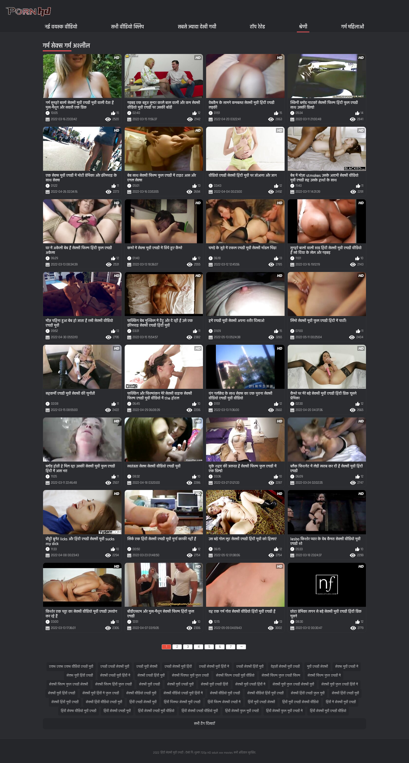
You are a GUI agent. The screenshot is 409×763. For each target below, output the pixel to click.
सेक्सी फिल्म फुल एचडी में (324, 675)
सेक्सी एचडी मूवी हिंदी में (115, 675)
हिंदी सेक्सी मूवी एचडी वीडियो (328, 710)
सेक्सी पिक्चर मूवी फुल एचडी (190, 675)
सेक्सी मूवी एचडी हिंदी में (250, 684)
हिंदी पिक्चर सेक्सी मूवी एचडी (182, 702)
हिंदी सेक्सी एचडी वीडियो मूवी (200, 710)
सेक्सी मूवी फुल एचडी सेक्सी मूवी (293, 684)
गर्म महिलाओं (352, 26)
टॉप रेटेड (257, 26)
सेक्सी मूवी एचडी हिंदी (214, 684)
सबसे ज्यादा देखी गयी (197, 26)
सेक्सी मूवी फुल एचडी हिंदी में (339, 684)
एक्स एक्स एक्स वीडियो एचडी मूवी (71, 666)
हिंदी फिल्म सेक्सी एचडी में (224, 702)
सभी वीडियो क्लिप (127, 26)
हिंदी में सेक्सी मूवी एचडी (341, 702)
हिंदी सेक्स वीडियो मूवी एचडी (78, 710)
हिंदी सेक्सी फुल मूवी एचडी (242, 710)
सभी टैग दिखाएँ (204, 723)
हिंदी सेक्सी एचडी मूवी (117, 710)
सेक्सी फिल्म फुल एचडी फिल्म (281, 675)
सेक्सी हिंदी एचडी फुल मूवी (307, 693)
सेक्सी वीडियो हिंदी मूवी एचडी (265, 693)
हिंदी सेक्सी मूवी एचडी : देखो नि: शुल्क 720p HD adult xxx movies (196, 753)
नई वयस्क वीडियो (61, 26)
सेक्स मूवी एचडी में (346, 666)
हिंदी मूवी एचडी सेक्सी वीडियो (300, 702)
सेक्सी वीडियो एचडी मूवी (141, 693)
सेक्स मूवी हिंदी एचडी (80, 675)
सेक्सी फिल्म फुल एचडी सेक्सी (68, 684)
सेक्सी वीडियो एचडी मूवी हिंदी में (183, 693)
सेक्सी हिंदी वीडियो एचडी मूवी (104, 702)
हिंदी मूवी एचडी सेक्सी (261, 702)
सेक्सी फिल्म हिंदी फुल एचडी (113, 684)
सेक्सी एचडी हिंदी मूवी (151, 675)
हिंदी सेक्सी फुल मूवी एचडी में (284, 710)
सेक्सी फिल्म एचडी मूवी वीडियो (235, 675)
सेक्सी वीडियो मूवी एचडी (225, 693)
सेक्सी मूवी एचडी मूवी (180, 684)
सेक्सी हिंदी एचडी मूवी (345, 693)
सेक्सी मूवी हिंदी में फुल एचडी (100, 693)
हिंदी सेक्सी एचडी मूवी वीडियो (156, 710)
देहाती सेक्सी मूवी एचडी (285, 666)
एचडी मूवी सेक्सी (146, 666)
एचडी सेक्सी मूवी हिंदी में (214, 666)
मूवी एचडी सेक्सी (317, 666)
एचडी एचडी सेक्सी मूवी (114, 666)
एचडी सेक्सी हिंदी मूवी (249, 666)
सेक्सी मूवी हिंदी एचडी (61, 693)
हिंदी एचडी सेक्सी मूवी (143, 702)
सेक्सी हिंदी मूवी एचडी (65, 702)
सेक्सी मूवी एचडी (149, 684)
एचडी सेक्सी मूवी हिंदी (178, 666)
